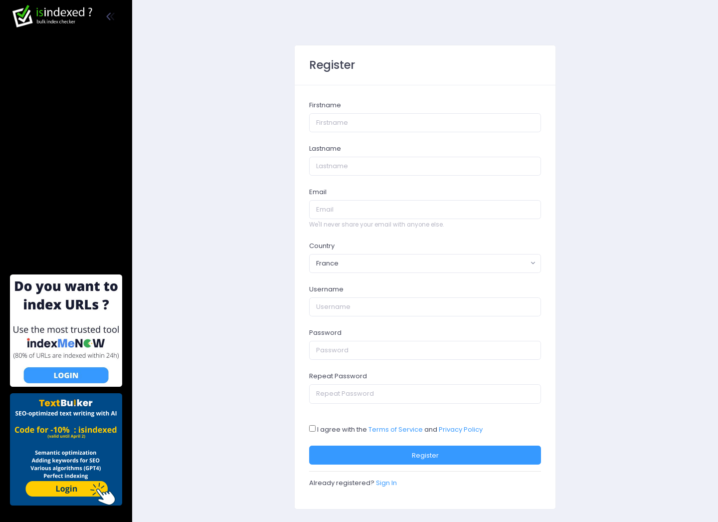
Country (322, 246)
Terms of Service (395, 429)
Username (326, 289)
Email (318, 192)
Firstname (325, 105)
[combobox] (425, 263)
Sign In (386, 483)
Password (325, 332)
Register (425, 455)
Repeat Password (338, 376)
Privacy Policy (461, 429)
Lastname (325, 148)
